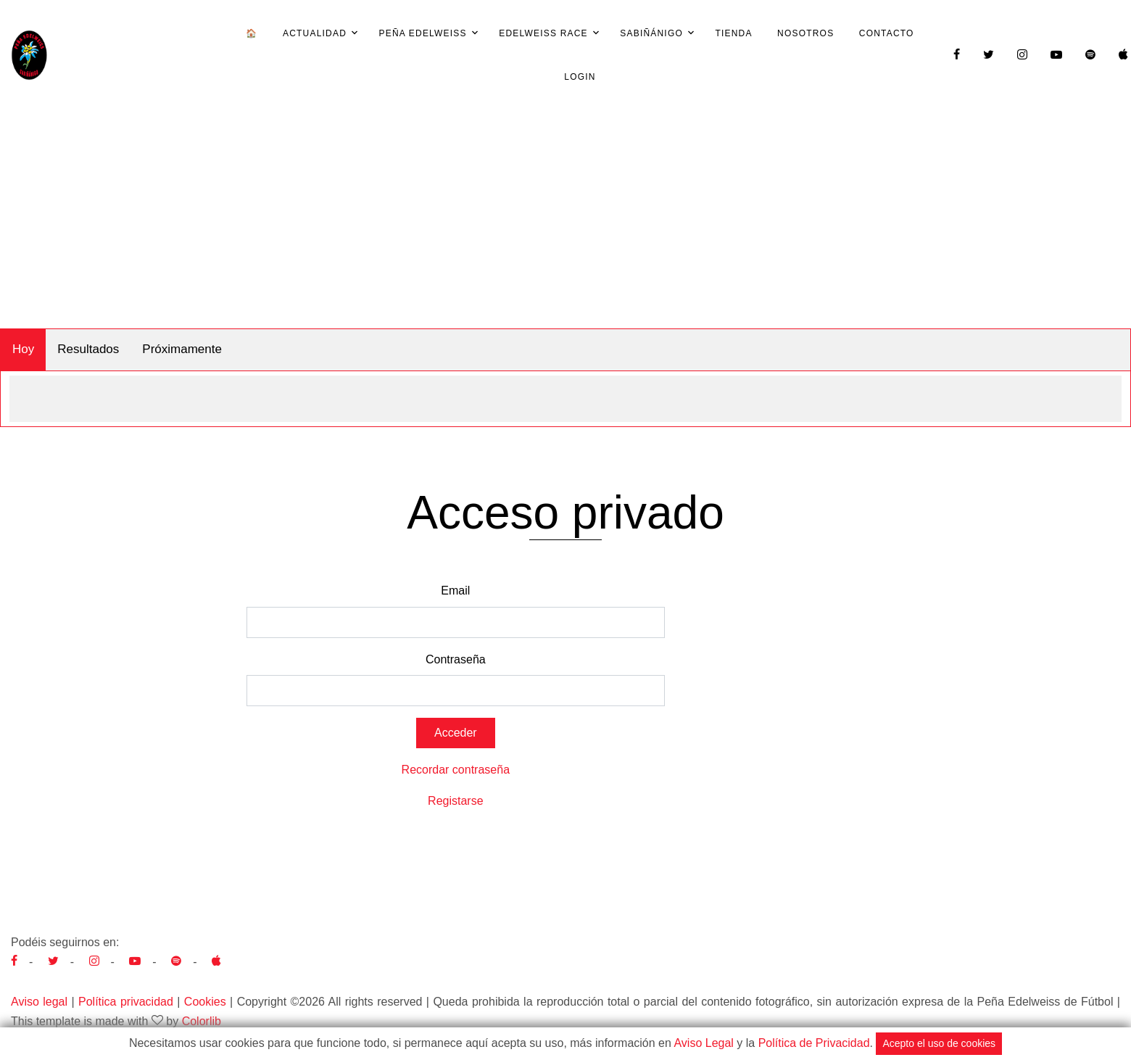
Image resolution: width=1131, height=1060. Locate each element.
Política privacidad (125, 1001)
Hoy (23, 349)
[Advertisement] (565, 219)
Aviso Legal (703, 1043)
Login (579, 77)
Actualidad (315, 33)
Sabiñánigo (651, 33)
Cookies (205, 1001)
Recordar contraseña (456, 769)
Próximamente (182, 349)
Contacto (886, 33)
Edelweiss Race (543, 33)
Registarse (455, 801)
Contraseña (456, 659)
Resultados (88, 349)
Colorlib (201, 1021)
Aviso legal (39, 1001)
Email (455, 590)
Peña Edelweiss (422, 33)
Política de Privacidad (814, 1043)
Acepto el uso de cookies (938, 1043)
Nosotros (805, 33)
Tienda (733, 33)
